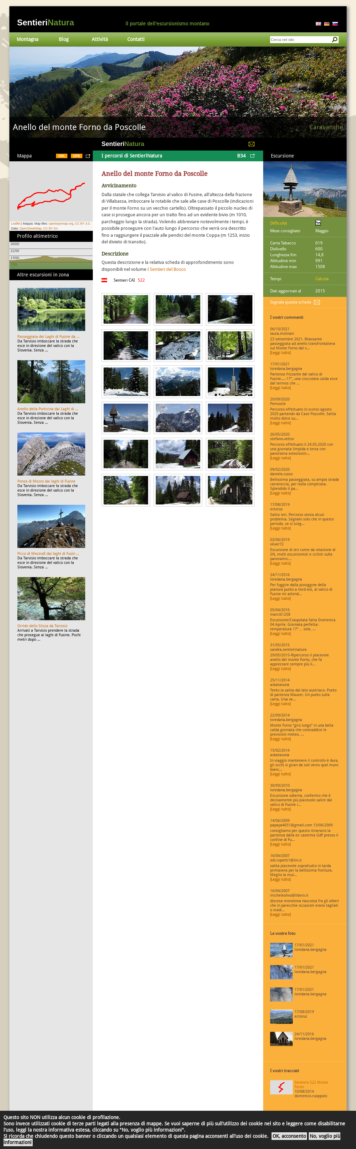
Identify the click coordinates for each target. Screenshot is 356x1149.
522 (141, 280)
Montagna (27, 39)
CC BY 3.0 (82, 223)
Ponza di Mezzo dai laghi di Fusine (46, 481)
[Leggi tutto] (280, 352)
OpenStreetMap (30, 228)
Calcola (322, 278)
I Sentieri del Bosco (166, 269)
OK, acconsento (289, 1136)
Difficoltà (278, 223)
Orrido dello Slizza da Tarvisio (42, 626)
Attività (100, 39)
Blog (63, 39)
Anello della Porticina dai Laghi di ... (47, 409)
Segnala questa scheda (290, 302)
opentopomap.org (61, 223)
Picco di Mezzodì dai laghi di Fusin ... (48, 553)
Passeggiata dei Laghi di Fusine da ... (48, 336)
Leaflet (16, 223)
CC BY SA (50, 228)
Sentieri (45, 22)
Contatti (136, 39)
